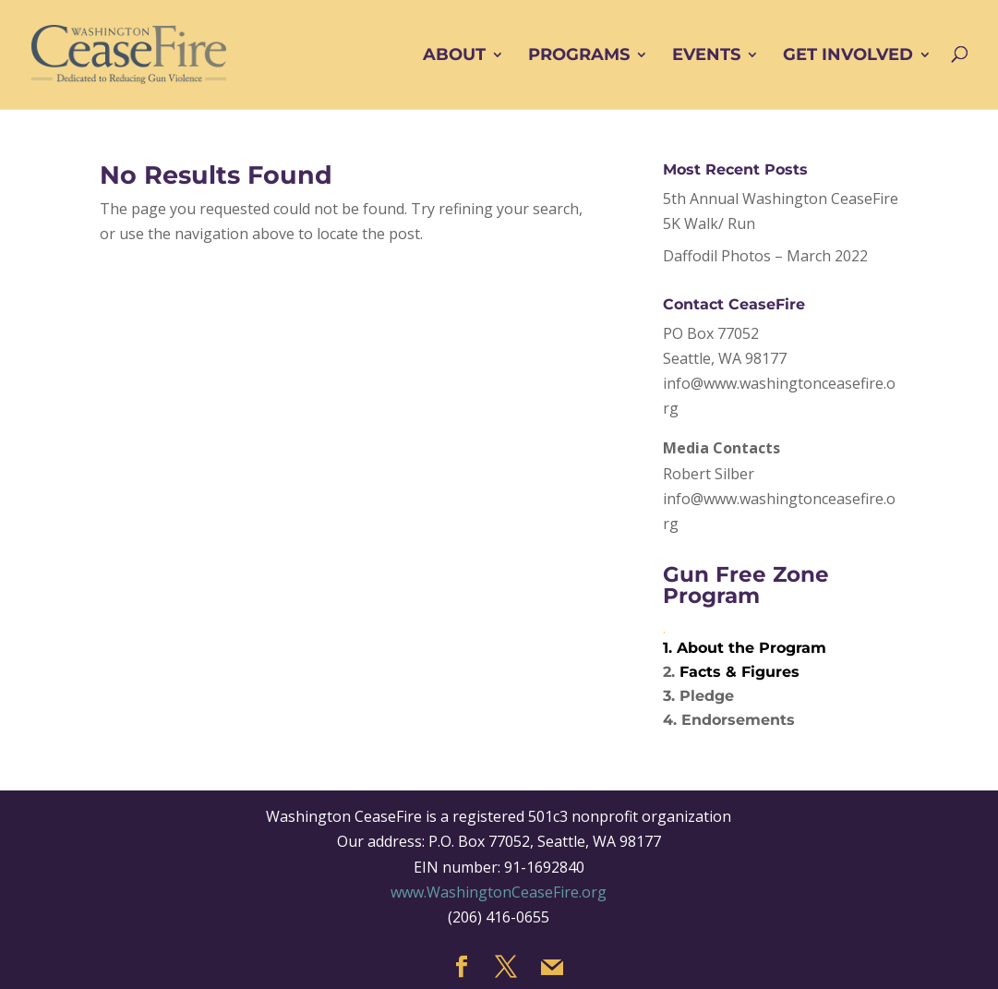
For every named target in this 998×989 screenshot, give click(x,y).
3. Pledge (698, 696)
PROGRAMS (579, 55)
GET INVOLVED (848, 55)
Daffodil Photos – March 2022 (765, 256)
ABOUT (454, 55)
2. (671, 672)
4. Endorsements (729, 720)
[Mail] (552, 968)
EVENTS (706, 55)
